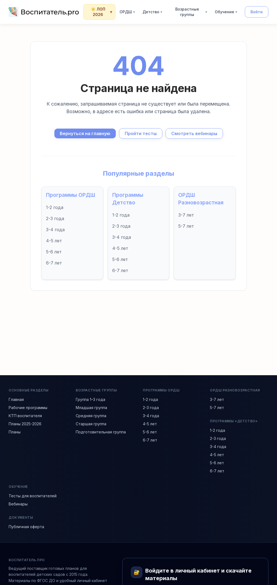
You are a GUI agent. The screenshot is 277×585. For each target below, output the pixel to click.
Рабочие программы (28, 407)
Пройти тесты (141, 133)
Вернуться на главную (85, 133)
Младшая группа (91, 407)
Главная (16, 399)
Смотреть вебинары (194, 133)
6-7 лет (54, 263)
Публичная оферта (26, 526)
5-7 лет (186, 226)
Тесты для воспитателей (33, 496)
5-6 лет (54, 251)
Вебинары (18, 504)
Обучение (226, 12)
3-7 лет (186, 215)
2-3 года (55, 218)
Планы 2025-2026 (25, 423)
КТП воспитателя (25, 415)
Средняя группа (91, 415)
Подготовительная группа (101, 432)
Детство (152, 12)
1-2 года (54, 207)
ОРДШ (127, 12)
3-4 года (55, 229)
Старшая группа (91, 423)
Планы (15, 432)
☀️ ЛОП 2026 (101, 12)
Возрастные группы (191, 12)
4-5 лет (54, 240)
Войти (256, 11)
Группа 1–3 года (90, 399)
